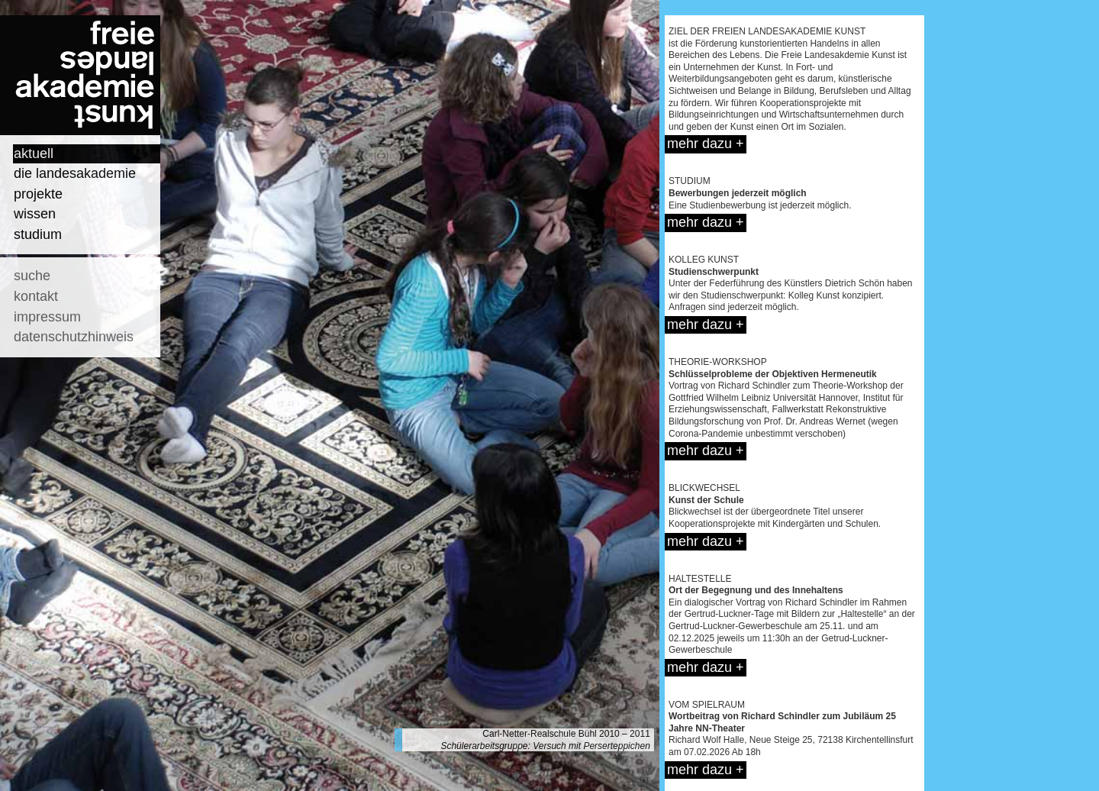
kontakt (36, 296)
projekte (38, 194)
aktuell (33, 153)
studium (38, 234)
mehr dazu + (705, 143)
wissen (35, 213)
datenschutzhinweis (74, 336)
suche (32, 275)
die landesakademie (75, 173)
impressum (47, 316)
